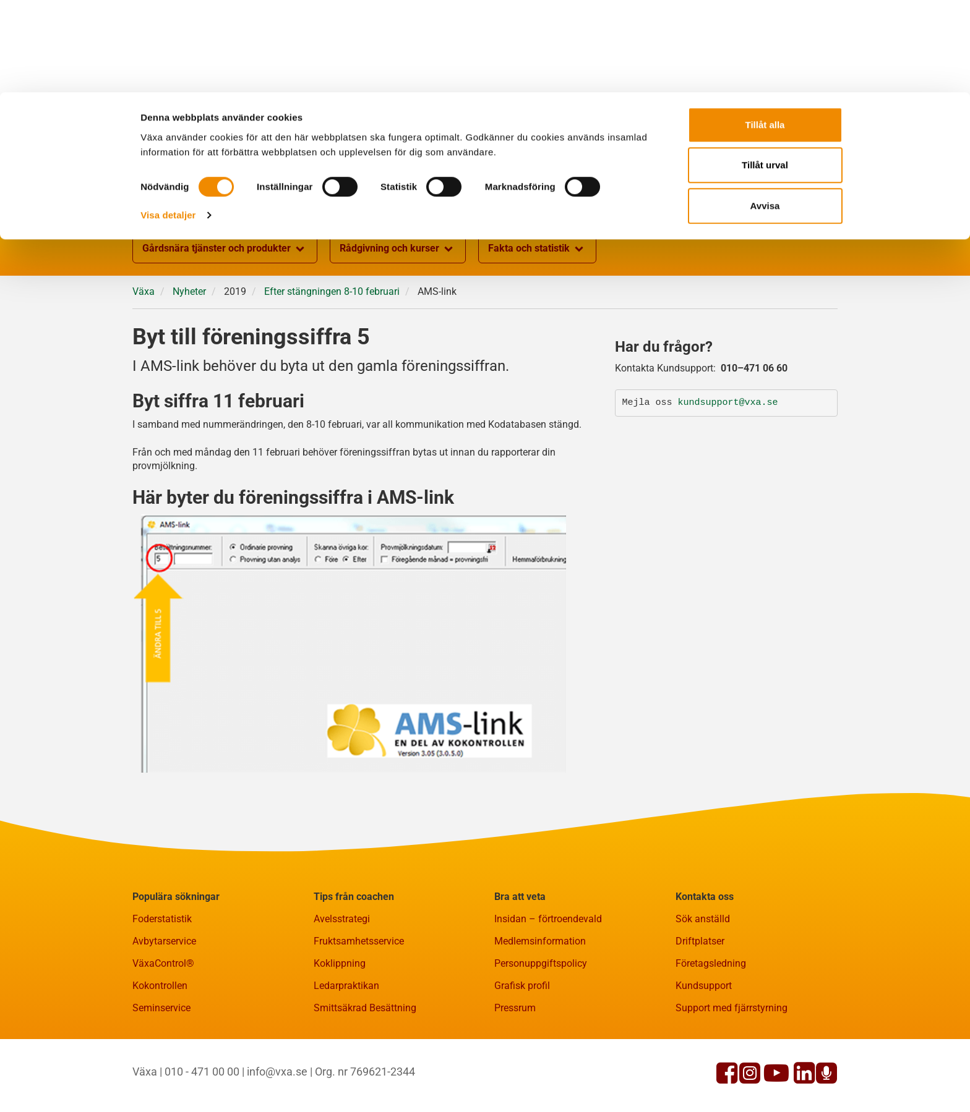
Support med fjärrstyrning (732, 1008)
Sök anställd (703, 919)
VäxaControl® (163, 963)
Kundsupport (704, 985)
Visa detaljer (167, 122)
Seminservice (161, 1008)
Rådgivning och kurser (398, 249)
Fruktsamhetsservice (359, 941)
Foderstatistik (162, 919)
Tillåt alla (765, 32)
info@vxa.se (277, 1071)
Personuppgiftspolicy (540, 963)
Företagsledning (711, 963)
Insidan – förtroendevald (548, 919)
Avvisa (765, 113)
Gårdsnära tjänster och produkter (224, 249)
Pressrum (515, 1008)
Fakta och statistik (537, 249)
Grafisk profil (522, 985)
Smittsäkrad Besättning (365, 1008)
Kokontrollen (159, 985)
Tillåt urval (765, 73)
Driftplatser (700, 941)
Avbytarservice (164, 941)
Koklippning (340, 963)
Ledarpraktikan (346, 985)
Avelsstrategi (342, 919)
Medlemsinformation (540, 941)
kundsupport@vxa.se (728, 402)
